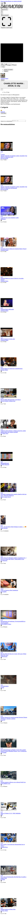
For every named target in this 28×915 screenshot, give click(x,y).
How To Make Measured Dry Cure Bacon (11, 400)
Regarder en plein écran (6, 22)
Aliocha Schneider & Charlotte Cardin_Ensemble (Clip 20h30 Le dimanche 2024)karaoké (14, 187)
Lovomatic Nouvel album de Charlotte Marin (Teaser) (13, 249)
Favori (14, 65)
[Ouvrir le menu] (2, 3)
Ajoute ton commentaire (6, 121)
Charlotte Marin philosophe (7, 309)
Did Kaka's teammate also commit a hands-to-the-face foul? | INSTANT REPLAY (14, 495)
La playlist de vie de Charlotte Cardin (10, 218)
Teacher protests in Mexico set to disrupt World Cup (13, 782)
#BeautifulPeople (5, 463)
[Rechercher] (2, 11)
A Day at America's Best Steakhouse (9, 590)
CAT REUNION (5, 686)
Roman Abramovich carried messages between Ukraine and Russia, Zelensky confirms (14, 718)
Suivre (2, 80)
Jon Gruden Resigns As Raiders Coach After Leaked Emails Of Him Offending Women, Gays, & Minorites (14, 750)
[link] (14, 78)
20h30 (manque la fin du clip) (8, 339)
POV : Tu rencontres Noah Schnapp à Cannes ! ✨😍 (13, 527)
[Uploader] (2, 13)
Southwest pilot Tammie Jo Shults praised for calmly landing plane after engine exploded (13, 431)
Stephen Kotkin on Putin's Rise (8, 909)
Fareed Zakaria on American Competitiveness (11, 368)
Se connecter (4, 15)
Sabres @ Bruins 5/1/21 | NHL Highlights (11, 813)
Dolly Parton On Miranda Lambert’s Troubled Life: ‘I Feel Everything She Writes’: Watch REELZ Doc (13, 558)
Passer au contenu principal (15, 1)
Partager (8, 65)
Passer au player (4, 1)
